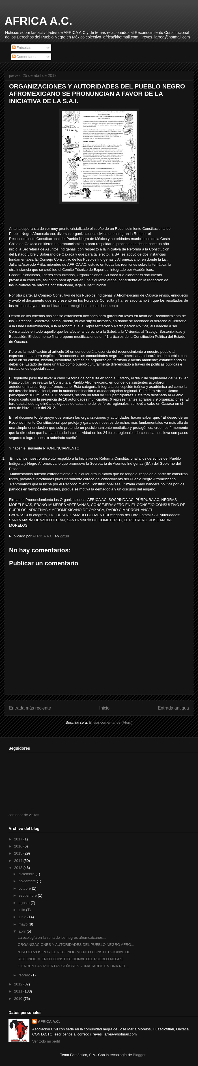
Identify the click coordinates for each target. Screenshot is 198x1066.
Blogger (139, 1055)
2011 (18, 991)
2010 (18, 998)
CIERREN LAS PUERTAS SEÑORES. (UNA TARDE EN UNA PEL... (73, 966)
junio (23, 917)
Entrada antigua (173, 708)
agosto (25, 903)
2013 (18, 868)
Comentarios (24, 57)
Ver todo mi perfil (46, 1041)
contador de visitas (23, 815)
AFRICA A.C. (38, 21)
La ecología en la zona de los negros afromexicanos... (62, 937)
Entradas (21, 48)
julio (22, 910)
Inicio (104, 708)
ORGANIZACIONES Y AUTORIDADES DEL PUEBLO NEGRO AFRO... (76, 944)
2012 (18, 984)
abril (23, 931)
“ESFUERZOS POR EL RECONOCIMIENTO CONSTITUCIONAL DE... (75, 952)
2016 (18, 846)
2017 (18, 839)
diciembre (27, 874)
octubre (25, 888)
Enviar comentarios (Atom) (110, 722)
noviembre (28, 881)
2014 (18, 861)
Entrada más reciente (30, 708)
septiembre (28, 895)
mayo (24, 924)
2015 (18, 853)
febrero (25, 975)
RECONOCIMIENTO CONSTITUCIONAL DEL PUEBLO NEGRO (70, 959)
